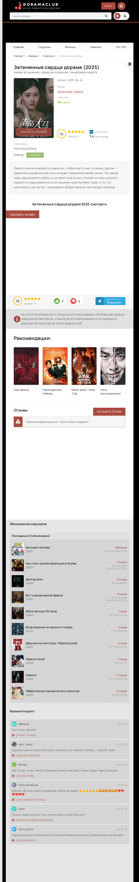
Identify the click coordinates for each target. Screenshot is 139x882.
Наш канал (113, 301)
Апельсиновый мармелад (32, 820)
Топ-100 (120, 47)
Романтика (65, 92)
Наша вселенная (26, 755)
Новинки (95, 47)
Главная (18, 47)
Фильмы (70, 47)
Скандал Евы (23, 776)
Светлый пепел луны (28, 800)
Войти (107, 6)
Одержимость (24, 840)
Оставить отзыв (109, 411)
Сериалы (44, 47)
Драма (78, 92)
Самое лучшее (24, 735)
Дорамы (33, 56)
